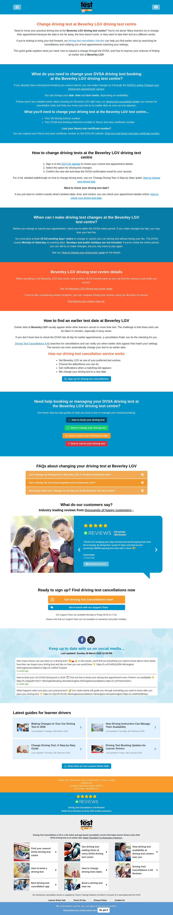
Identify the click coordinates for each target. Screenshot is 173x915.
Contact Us (120, 900)
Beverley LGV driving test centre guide (90, 288)
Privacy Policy (100, 900)
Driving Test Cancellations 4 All (32, 343)
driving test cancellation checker (86, 40)
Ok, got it (103, 910)
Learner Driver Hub (56, 900)
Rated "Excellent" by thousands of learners (102, 838)
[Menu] (17, 7)
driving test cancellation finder (122, 101)
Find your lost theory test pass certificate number (132, 133)
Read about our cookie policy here (80, 910)
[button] (79, 549)
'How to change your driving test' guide (83, 252)
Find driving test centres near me (86, 301)
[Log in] (156, 7)
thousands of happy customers (108, 510)
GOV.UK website (70, 164)
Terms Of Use (80, 900)
